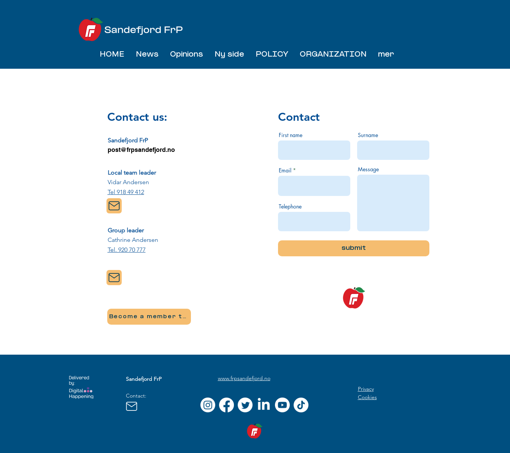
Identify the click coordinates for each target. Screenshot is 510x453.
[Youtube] (282, 405)
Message (368, 169)
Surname (368, 135)
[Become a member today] (149, 317)
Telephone (290, 206)
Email (285, 170)
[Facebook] (226, 405)
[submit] (353, 248)
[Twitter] (245, 405)
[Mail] (114, 205)
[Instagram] (207, 405)
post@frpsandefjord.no (141, 149)
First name (290, 135)
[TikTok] (301, 405)
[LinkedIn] (263, 405)
